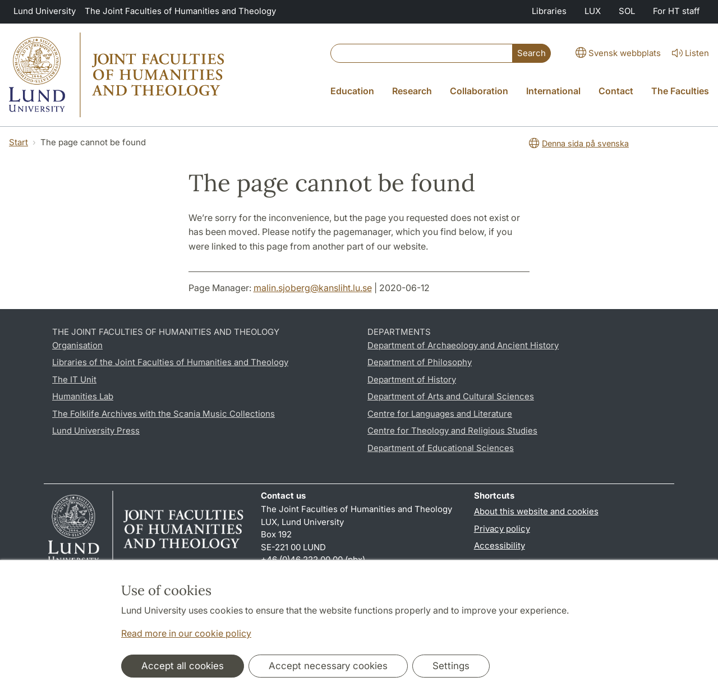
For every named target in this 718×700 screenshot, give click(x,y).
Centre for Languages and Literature (439, 413)
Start (18, 142)
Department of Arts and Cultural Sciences (450, 396)
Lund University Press (96, 430)
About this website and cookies (536, 511)
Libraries (549, 11)
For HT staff (676, 11)
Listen (689, 53)
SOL (627, 11)
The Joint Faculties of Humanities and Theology (180, 11)
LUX (592, 11)
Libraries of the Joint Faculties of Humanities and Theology (170, 362)
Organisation (77, 345)
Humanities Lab (82, 396)
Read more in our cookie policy (186, 633)
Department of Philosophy (419, 362)
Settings (451, 665)
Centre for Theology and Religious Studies (452, 430)
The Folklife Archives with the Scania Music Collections (163, 413)
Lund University (44, 11)
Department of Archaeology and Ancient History (463, 345)
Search (531, 53)
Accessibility (499, 545)
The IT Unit (74, 379)
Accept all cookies (182, 665)
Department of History (411, 379)
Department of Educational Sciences (440, 448)
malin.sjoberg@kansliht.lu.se (313, 287)
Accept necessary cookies (328, 665)
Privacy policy (502, 528)
